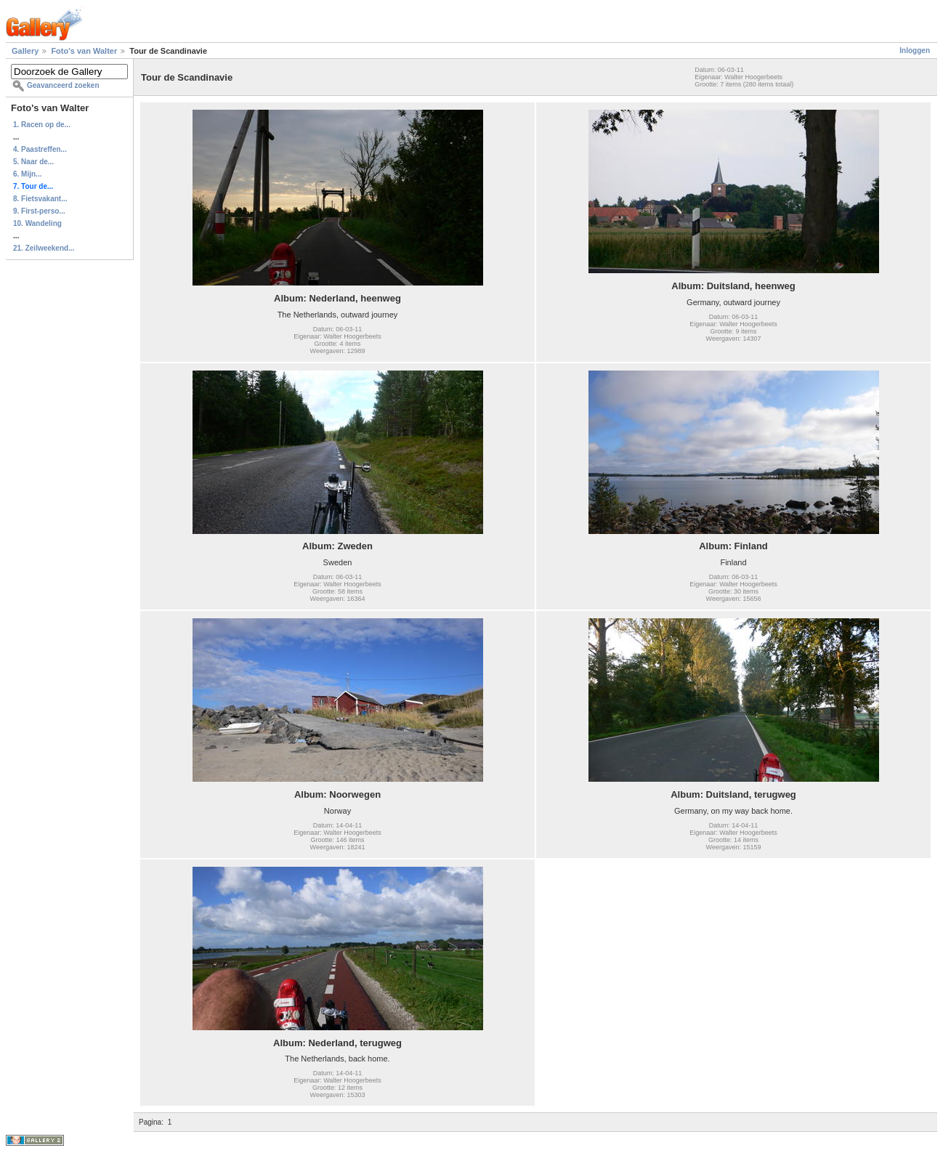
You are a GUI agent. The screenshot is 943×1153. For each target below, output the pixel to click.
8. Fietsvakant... (40, 199)
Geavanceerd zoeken (63, 85)
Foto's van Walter (84, 50)
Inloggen (914, 50)
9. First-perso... (39, 211)
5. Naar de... (33, 162)
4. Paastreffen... (40, 149)
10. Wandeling (37, 223)
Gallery (25, 50)
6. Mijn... (27, 174)
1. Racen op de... (41, 125)
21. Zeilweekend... (43, 248)
